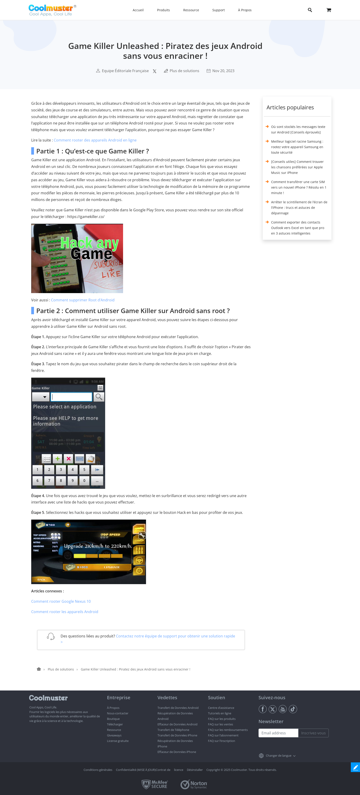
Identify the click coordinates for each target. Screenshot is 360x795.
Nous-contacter (117, 713)
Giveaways (114, 735)
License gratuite (118, 741)
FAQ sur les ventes (220, 724)
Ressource (114, 730)
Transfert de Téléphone (173, 730)
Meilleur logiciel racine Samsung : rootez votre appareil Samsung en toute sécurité (297, 147)
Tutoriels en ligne (219, 713)
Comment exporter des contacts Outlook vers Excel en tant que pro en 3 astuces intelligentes (297, 227)
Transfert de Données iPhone (177, 735)
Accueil (138, 10)
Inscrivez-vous (313, 733)
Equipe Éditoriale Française (125, 70)
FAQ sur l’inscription (221, 741)
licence (178, 770)
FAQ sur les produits (222, 719)
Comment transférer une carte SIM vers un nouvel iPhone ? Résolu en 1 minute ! (298, 187)
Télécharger (115, 724)
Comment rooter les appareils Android (64, 611)
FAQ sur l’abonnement (223, 735)
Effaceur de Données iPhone (177, 752)
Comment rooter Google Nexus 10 (61, 601)
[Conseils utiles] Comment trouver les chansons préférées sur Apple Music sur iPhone (297, 167)
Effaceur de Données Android (177, 724)
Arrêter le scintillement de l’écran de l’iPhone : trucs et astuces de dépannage (299, 207)
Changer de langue (278, 755)
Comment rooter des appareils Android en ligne (95, 140)
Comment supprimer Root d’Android (83, 300)
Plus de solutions (184, 70)
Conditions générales (98, 770)
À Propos (113, 708)
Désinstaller (195, 770)
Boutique (113, 719)
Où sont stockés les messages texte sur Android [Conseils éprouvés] (298, 129)
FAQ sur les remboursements (228, 730)
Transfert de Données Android (178, 708)
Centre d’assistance (221, 708)
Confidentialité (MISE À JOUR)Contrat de (143, 770)
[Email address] (278, 733)
